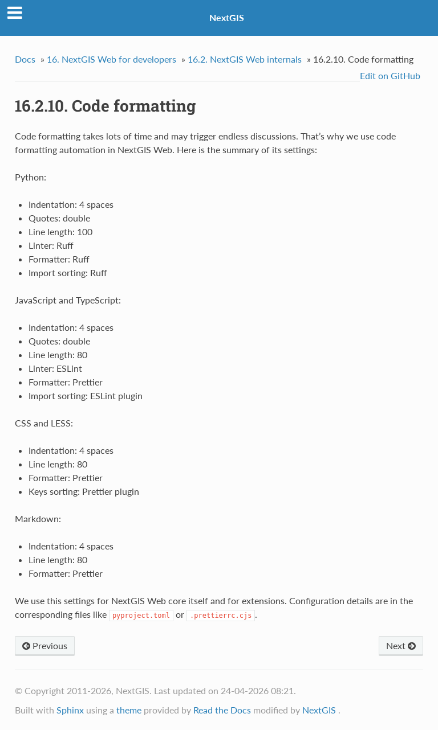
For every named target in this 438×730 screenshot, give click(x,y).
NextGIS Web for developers (111, 59)
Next (401, 645)
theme (128, 709)
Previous (44, 645)
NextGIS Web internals (245, 59)
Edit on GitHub (390, 75)
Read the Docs (222, 709)
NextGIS (226, 17)
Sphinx (70, 709)
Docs (25, 59)
